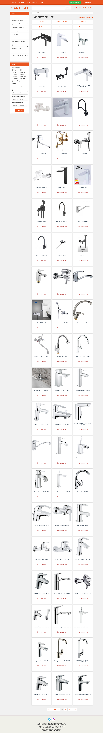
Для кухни (41, 21)
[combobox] (20, 93)
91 (62, 711)
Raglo (22, 74)
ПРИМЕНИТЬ (19, 110)
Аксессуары (20, 34)
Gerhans (15, 78)
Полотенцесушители (18, 27)
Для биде (41, 27)
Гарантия (34, 2)
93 (69, 711)
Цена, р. (14, 83)
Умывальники (16, 38)
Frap (14, 72)
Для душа (62, 27)
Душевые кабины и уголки (20, 45)
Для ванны (83, 21)
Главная (14, 2)
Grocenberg (16, 81)
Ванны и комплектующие (20, 55)
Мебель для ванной (20, 52)
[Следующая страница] (75, 711)
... (51, 711)
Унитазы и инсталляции (20, 41)
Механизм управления (18, 96)
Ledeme (23, 72)
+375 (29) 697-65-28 (84, 8)
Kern (22, 70)
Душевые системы (17, 20)
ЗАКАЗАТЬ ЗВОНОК (75, 2)
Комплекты (82, 27)
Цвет (13, 90)
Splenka (23, 76)
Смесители (20, 17)
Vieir (22, 78)
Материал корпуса (17, 102)
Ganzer (14, 74)
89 (55, 711)
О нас (41, 2)
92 (65, 711)
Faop (14, 70)
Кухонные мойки (20, 24)
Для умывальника (62, 21)
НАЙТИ (68, 8)
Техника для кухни (20, 59)
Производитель (16, 67)
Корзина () (87, 2)
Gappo (14, 76)
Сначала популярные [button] (86, 17)
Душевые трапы (16, 48)
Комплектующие (20, 31)
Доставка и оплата (24, 2)
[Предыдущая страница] (48, 711)
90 (58, 711)
